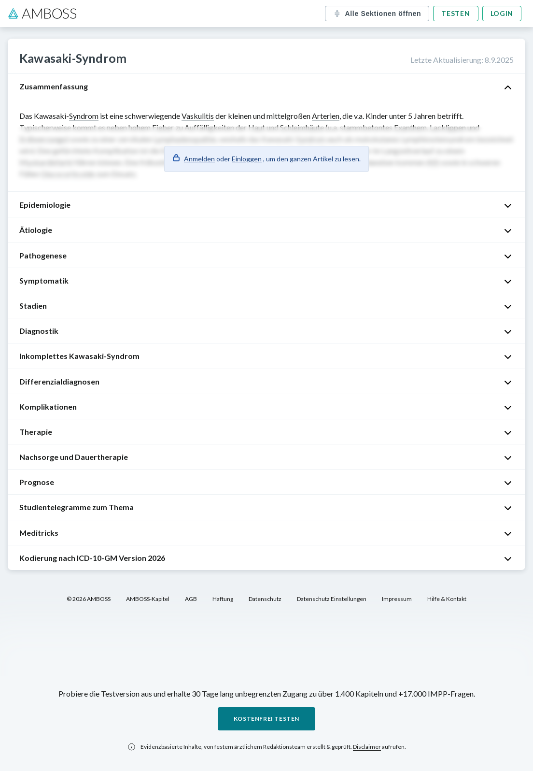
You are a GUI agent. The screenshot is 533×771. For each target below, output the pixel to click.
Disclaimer (367, 746)
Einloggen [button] (247, 159)
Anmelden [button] (199, 159)
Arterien (325, 115)
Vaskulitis (198, 115)
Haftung (222, 598)
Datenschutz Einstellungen (331, 598)
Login (502, 13)
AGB (191, 598)
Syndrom (83, 115)
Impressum (397, 598)
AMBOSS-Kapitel (147, 598)
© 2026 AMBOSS (89, 598)
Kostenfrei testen (266, 718)
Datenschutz (265, 598)
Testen (455, 13)
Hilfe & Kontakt (446, 598)
